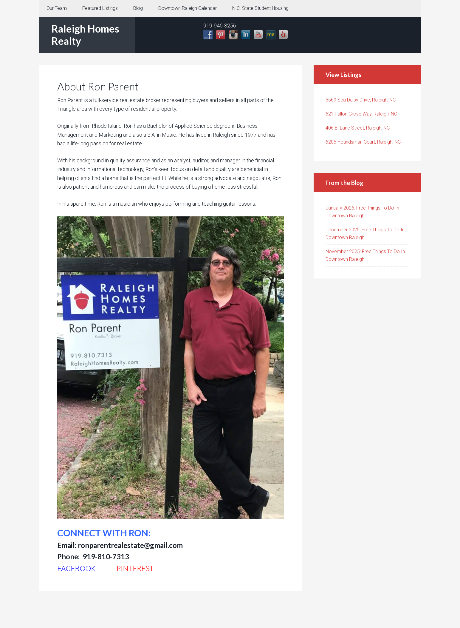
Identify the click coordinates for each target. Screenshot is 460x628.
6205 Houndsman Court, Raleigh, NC (363, 142)
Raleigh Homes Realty (85, 34)
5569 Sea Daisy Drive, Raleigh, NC (361, 100)
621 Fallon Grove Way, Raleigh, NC (361, 114)
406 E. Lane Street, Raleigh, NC (358, 128)
